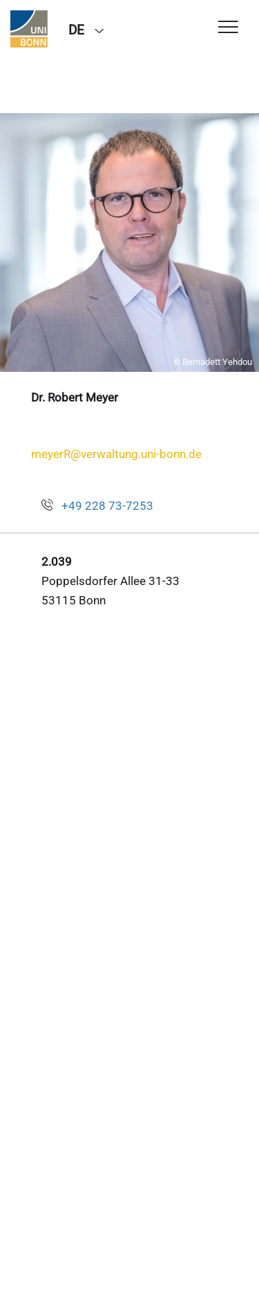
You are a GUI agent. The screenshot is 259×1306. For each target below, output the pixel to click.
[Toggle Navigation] (228, 28)
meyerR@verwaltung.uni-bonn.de (116, 454)
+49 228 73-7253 (107, 506)
